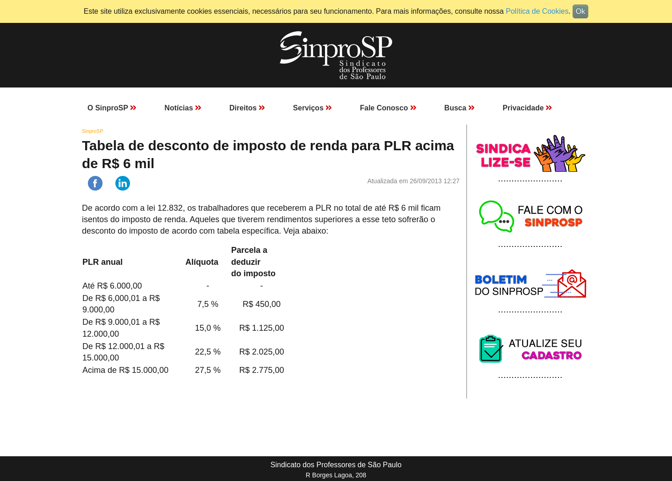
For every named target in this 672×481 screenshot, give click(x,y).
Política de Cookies (537, 11)
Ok (580, 11)
